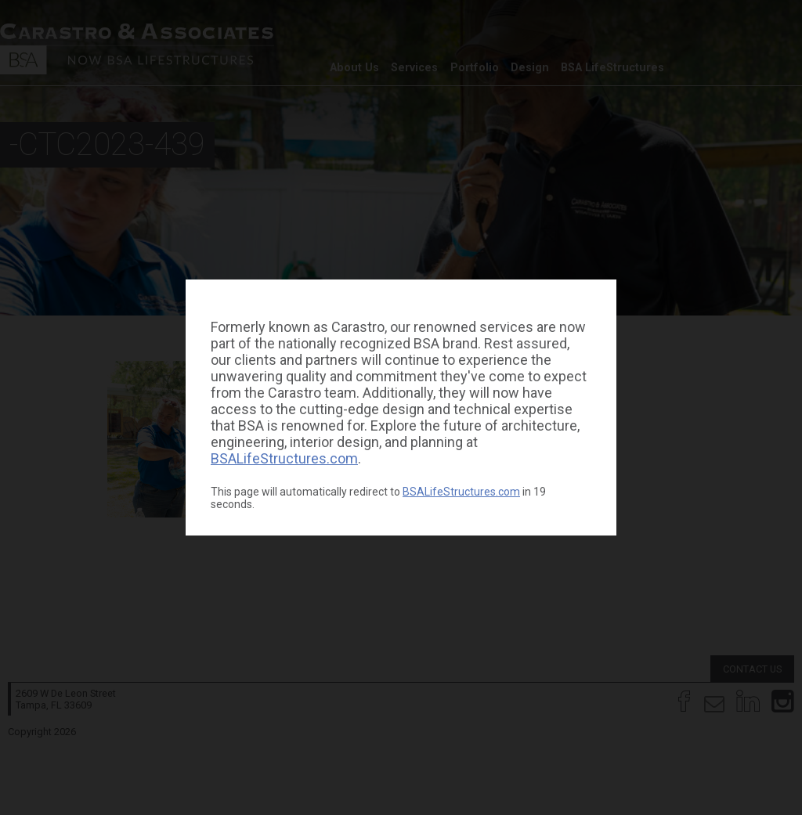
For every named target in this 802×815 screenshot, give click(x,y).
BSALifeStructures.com (284, 458)
